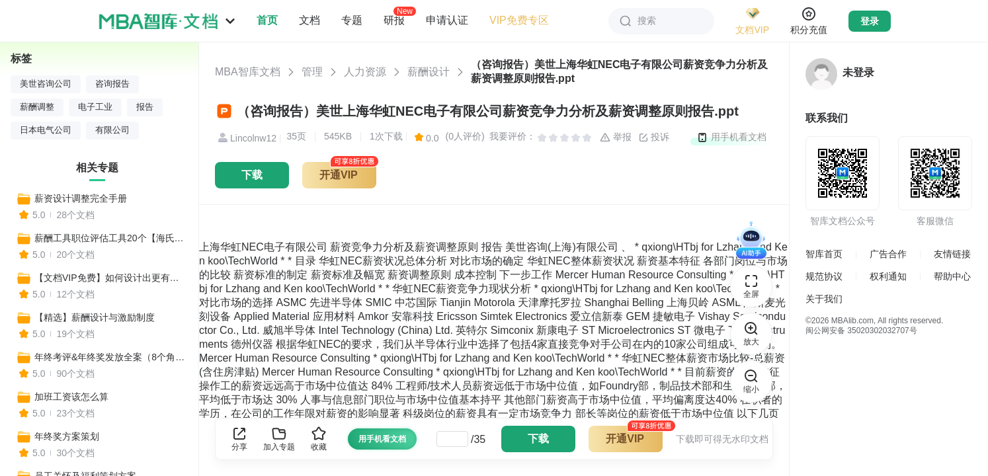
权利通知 (888, 276)
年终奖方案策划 (66, 436)
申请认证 (447, 20)
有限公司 (112, 130)
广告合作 (888, 254)
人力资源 (365, 71)
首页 (267, 20)
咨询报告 (112, 84)
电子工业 (95, 107)
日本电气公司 (45, 130)
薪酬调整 (37, 107)
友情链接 (952, 254)
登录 (869, 21)
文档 (309, 20)
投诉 (654, 137)
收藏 (319, 439)
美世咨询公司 (45, 84)
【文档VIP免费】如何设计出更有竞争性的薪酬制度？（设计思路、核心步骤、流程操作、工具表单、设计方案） (110, 277)
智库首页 (824, 254)
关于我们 (824, 299)
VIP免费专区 (519, 20)
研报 (394, 20)
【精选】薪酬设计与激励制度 (94, 317)
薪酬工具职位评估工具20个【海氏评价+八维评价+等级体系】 (110, 238)
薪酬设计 (428, 71)
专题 (351, 20)
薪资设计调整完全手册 (80, 198)
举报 (616, 137)
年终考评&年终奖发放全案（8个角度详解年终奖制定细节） (110, 357)
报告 (144, 107)
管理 (312, 71)
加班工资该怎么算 (71, 396)
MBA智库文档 (247, 71)
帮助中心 (952, 276)
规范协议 (824, 276)
